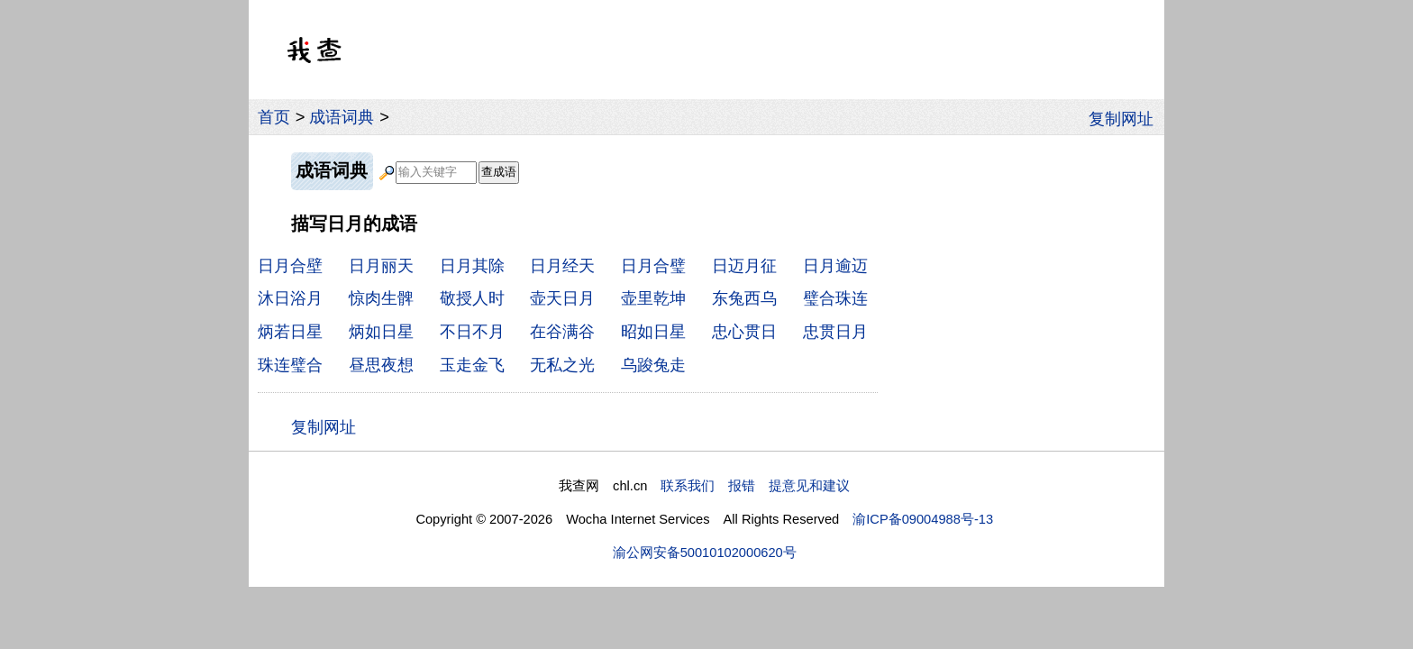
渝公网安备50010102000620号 (705, 552)
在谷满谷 (562, 331)
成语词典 (341, 116)
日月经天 (562, 265)
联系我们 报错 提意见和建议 (755, 486)
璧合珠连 (835, 297)
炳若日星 (290, 331)
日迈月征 (744, 265)
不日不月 (472, 331)
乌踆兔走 (653, 364)
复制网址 (1126, 117)
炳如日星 (381, 331)
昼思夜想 (381, 364)
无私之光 (562, 364)
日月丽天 (381, 265)
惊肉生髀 (381, 297)
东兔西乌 (744, 297)
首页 (274, 116)
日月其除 (472, 265)
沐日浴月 (290, 297)
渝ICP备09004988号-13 (922, 519)
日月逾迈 (835, 265)
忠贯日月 (835, 331)
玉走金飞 (472, 364)
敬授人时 (472, 297)
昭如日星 (653, 331)
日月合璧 (653, 265)
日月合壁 (290, 265)
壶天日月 (562, 297)
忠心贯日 (744, 331)
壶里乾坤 (653, 297)
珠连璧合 (290, 364)
